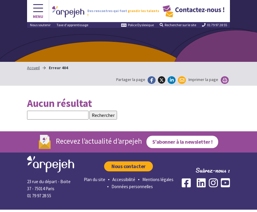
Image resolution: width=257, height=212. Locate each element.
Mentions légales (157, 179)
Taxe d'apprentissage (72, 25)
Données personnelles (132, 186)
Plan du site (94, 179)
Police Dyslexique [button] (137, 25)
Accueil (33, 67)
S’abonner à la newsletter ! (182, 141)
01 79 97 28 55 (214, 25)
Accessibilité (123, 179)
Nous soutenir (40, 25)
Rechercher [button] (178, 25)
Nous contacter (128, 166)
